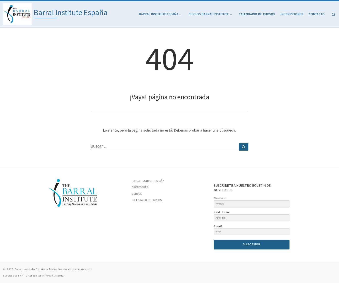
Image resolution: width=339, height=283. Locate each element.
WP (21, 275)
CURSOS (137, 194)
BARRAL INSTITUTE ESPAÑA (148, 181)
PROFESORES (140, 187)
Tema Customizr (55, 275)
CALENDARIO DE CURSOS (147, 200)
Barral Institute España (30, 269)
